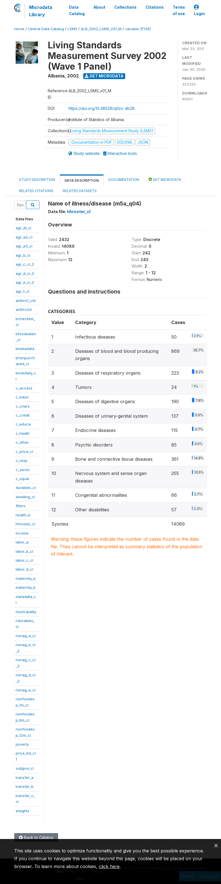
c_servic (23, 469)
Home (19, 29)
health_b (23, 515)
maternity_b (25, 587)
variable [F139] (138, 29)
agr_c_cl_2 (25, 264)
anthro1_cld (25, 300)
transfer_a (25, 777)
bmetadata (25, 348)
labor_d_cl (24, 569)
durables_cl (26, 487)
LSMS (72, 29)
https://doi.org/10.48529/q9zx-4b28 (101, 108)
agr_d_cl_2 (25, 273)
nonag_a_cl (25, 636)
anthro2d (24, 309)
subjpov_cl (25, 768)
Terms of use (179, 10)
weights (22, 811)
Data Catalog (77, 10)
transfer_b (25, 786)
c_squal (22, 478)
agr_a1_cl (23, 228)
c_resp (21, 460)
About (99, 7)
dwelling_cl (25, 497)
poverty (22, 744)
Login (199, 10)
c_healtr (23, 433)
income (22, 533)
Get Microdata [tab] (165, 179)
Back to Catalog (36, 837)
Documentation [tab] (123, 180)
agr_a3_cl (24, 246)
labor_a (22, 542)
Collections (125, 7)
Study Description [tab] (37, 180)
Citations (155, 7)
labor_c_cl (24, 560)
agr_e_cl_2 (25, 282)
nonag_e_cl (25, 690)
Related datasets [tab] (80, 191)
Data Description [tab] (82, 180)
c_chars (23, 406)
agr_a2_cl (24, 237)
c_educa (23, 424)
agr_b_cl (23, 255)
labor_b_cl (24, 551)
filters (20, 506)
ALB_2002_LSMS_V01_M (101, 29)
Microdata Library (40, 10)
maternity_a (25, 578)
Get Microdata (104, 76)
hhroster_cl (25, 524)
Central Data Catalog (46, 29)
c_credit (23, 415)
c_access (24, 388)
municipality (26, 611)
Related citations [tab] (36, 191)
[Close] (216, 845)
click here (109, 866)
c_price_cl (24, 451)
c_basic (22, 397)
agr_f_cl (22, 291)
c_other (22, 442)
